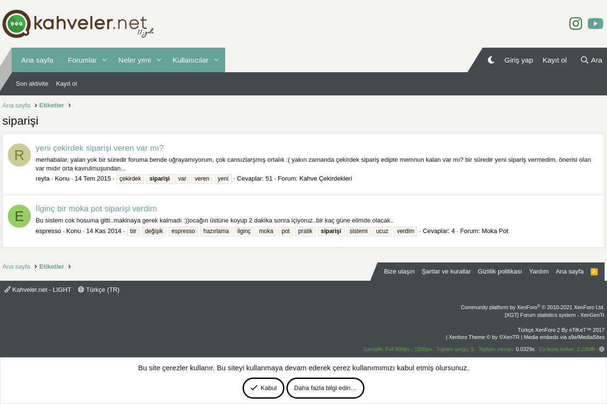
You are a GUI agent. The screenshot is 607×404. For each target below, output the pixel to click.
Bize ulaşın (399, 271)
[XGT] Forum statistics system (555, 315)
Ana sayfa (37, 60)
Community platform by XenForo (533, 307)
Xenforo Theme (484, 337)
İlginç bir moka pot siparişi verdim (96, 208)
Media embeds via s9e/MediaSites (564, 337)
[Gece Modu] (491, 60)
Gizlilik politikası (500, 271)
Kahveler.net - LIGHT (37, 289)
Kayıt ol (66, 83)
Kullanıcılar (190, 60)
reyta (43, 178)
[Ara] (591, 60)
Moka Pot (495, 231)
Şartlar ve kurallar (446, 271)
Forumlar (82, 60)
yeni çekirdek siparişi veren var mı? (99, 148)
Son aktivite (32, 83)
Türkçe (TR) (99, 289)
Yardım (539, 271)
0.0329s (525, 349)
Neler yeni (135, 60)
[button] (104, 60)
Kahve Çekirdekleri (325, 178)
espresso (48, 231)
